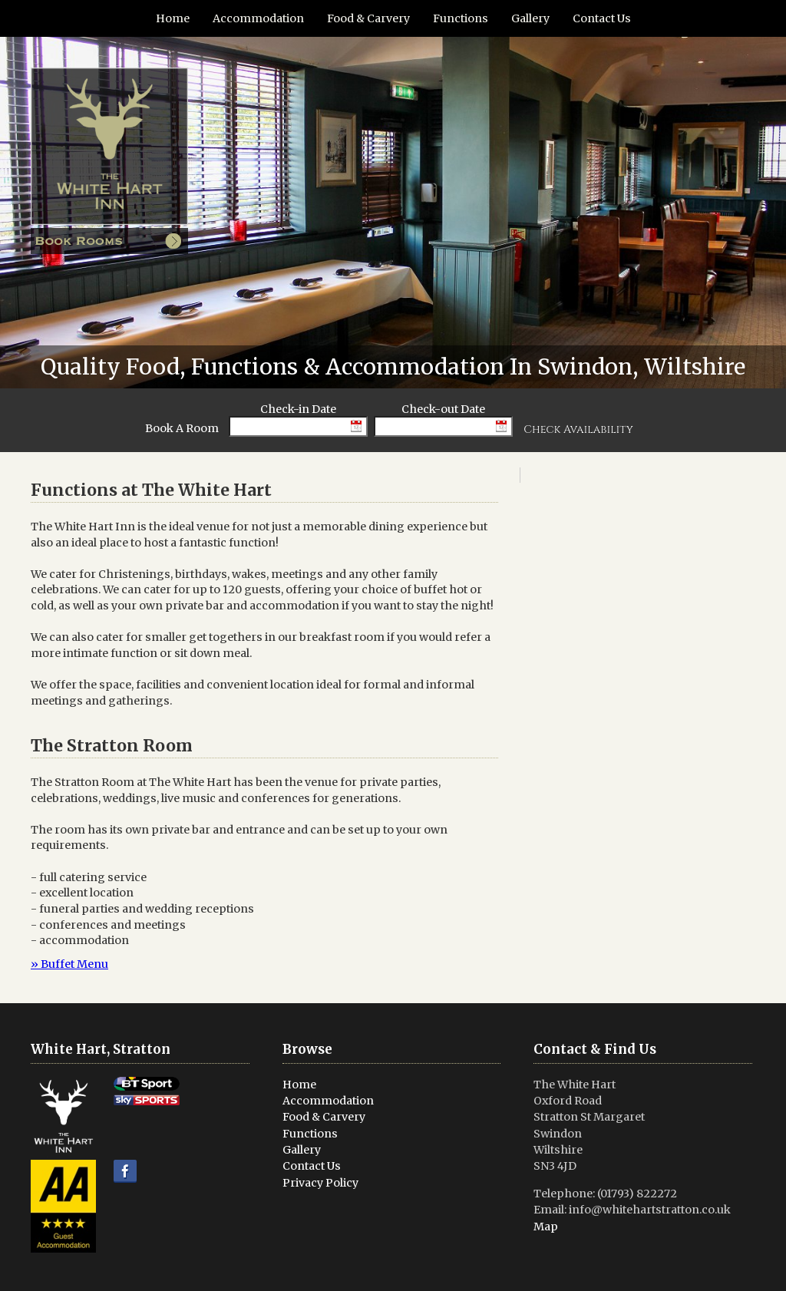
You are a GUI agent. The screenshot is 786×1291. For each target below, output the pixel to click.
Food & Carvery (368, 18)
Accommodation (258, 18)
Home (173, 18)
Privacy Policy (320, 1183)
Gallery (530, 18)
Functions (460, 18)
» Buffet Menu (69, 964)
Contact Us (602, 18)
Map (545, 1226)
